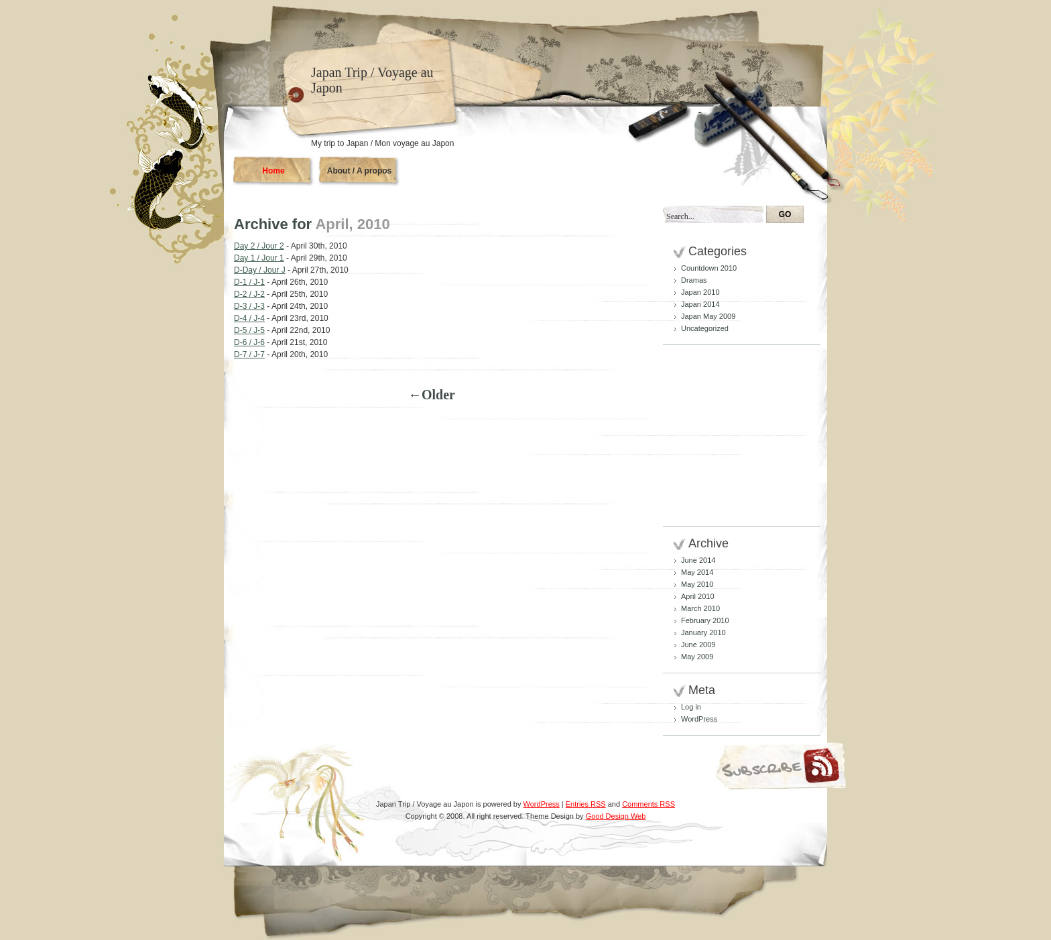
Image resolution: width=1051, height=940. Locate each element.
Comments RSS (648, 804)
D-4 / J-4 (249, 318)
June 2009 (698, 645)
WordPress (699, 719)
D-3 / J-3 (249, 306)
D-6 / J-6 (249, 342)
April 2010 (698, 596)
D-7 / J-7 (249, 354)
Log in (691, 707)
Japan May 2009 (708, 316)
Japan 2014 (700, 304)
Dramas (694, 280)
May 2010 (697, 584)
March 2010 (700, 608)
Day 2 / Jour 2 (259, 246)
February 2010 (705, 620)
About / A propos (359, 171)
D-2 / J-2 (249, 294)
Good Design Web (616, 816)
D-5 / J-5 (249, 330)
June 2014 (698, 560)
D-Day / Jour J (260, 270)
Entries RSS (586, 804)
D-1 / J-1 (249, 282)
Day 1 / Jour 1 (259, 258)
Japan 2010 (700, 292)
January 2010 (703, 632)
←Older (431, 394)
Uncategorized (705, 328)
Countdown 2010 (709, 268)
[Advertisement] (713, 435)
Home (273, 171)
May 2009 (697, 657)
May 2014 (697, 572)
